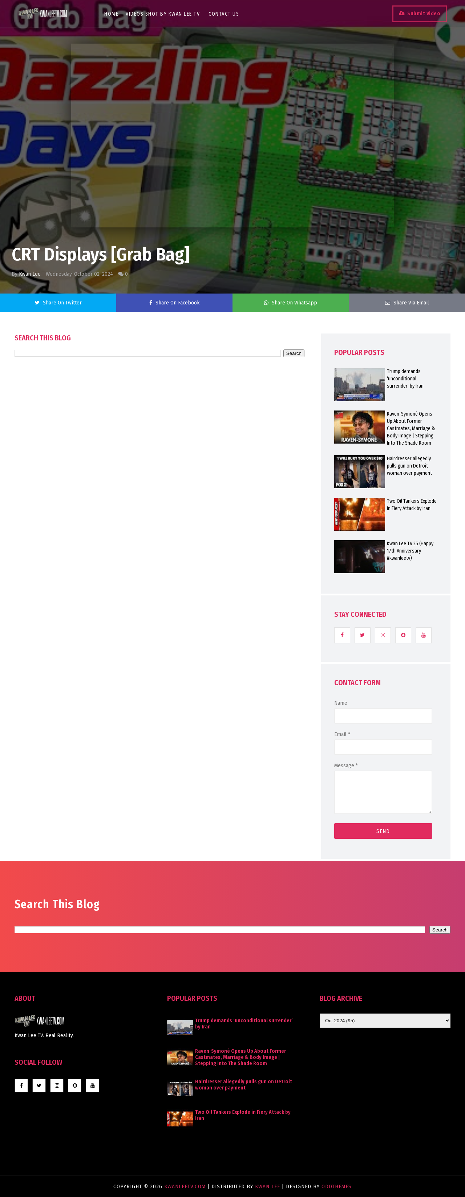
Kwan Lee (30, 274)
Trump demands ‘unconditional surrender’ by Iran (405, 378)
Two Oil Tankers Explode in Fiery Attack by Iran (412, 504)
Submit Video (423, 14)
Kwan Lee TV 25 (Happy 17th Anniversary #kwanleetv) (410, 551)
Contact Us (224, 14)
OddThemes (337, 1186)
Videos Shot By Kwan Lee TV (163, 14)
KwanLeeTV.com (185, 1186)
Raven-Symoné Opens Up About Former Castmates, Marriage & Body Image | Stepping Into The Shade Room (411, 428)
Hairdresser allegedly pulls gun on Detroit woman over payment (409, 466)
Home (111, 14)
